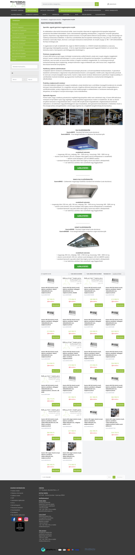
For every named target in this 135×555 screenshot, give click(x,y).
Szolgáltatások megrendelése (92, 10)
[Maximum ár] (32, 79)
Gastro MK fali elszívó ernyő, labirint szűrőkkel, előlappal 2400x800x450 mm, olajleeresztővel (114, 354)
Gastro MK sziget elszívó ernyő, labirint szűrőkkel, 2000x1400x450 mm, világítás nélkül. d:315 (72, 421)
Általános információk (17, 493)
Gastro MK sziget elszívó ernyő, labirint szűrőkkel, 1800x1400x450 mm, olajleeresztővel (93, 421)
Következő (120, 477)
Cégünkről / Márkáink (17, 10)
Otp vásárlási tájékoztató (18, 515)
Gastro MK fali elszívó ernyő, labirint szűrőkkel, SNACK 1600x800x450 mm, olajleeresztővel (114, 290)
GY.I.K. (13, 503)
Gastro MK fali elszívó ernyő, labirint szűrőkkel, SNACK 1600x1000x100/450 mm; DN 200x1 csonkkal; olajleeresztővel (92, 355)
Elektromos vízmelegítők (25, 40)
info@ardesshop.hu (44, 526)
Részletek (56, 305)
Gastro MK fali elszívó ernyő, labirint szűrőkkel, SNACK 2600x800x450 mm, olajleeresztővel (49, 354)
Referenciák (55, 14)
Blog (76, 14)
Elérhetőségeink (15, 505)
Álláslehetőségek (100, 14)
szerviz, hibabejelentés (111, 10)
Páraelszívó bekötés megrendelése (70, 10)
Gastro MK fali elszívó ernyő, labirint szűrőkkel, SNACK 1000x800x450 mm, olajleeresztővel (49, 290)
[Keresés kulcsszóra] (25, 66)
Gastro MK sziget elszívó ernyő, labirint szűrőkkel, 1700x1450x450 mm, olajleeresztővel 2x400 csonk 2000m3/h (115, 422)
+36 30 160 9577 (43, 523)
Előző (109, 477)
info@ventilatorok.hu (44, 541)
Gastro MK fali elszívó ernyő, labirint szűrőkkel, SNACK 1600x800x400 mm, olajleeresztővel (92, 290)
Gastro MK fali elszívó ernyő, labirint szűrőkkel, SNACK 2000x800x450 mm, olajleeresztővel (71, 322)
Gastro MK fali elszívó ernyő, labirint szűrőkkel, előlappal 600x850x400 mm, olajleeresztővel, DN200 (71, 290)
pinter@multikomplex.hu (45, 511)
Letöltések (67, 14)
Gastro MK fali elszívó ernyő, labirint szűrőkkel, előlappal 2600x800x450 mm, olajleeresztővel (92, 388)
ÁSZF (12, 498)
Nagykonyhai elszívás (55, 19)
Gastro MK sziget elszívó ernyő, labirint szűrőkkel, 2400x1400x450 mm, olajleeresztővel (50, 455)
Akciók (45, 14)
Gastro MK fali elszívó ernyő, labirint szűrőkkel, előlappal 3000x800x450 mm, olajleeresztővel (114, 388)
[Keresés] (97, 4)
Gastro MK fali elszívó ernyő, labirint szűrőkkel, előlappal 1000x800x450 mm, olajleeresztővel (49, 322)
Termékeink (44, 19)
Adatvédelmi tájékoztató (17, 500)
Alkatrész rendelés (16, 14)
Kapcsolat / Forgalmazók (48, 10)
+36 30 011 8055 (43, 537)
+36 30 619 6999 (43, 507)
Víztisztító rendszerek (25, 34)
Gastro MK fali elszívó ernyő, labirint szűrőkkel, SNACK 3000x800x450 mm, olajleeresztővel (71, 388)
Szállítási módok (15, 495)
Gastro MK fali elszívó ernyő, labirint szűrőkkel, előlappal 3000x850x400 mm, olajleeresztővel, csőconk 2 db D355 (50, 389)
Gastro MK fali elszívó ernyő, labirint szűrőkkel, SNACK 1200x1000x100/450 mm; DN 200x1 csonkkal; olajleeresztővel (71, 355)
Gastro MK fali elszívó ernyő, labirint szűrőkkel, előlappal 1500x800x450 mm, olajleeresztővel (92, 322)
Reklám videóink (86, 14)
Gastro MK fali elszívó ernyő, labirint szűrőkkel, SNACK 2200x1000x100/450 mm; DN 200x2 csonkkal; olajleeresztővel (49, 422)
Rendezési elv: (107, 274)
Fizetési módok (15, 491)
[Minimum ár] (17, 79)
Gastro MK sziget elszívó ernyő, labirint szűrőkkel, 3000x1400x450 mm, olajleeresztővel (72, 455)
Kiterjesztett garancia (32, 14)
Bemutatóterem (32, 10)
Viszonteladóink (15, 510)
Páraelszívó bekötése (17, 507)
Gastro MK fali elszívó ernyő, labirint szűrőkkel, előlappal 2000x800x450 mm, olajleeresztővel (114, 322)
